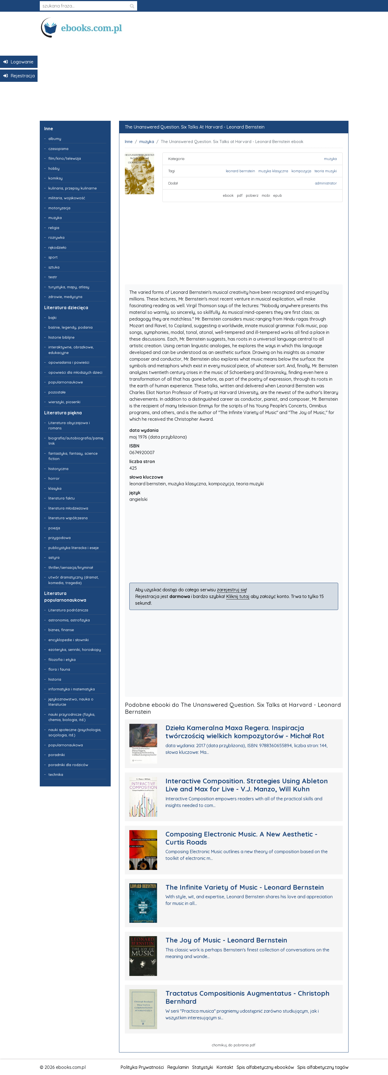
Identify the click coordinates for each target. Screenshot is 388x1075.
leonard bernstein (240, 171)
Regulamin (178, 1067)
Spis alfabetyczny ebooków (265, 1067)
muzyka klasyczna (273, 171)
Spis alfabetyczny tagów (323, 1067)
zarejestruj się (231, 589)
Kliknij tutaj (237, 596)
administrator (326, 183)
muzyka (146, 141)
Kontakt (224, 1067)
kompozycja (301, 171)
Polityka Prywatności (142, 1067)
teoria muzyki (326, 171)
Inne (129, 141)
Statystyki (202, 1067)
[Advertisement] (194, 77)
